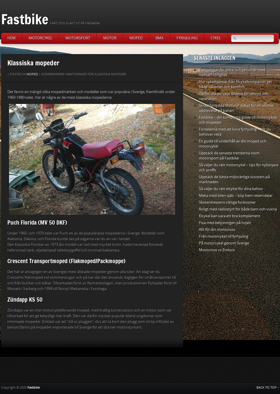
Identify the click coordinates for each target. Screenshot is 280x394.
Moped (136, 38)
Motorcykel (40, 38)
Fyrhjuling (187, 38)
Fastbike (24, 19)
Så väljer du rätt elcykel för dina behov (231, 189)
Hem (11, 38)
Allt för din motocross (217, 229)
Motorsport (77, 38)
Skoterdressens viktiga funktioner (227, 202)
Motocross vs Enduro (217, 250)
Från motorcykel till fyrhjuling (223, 236)
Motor (109, 38)
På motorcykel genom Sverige (224, 243)
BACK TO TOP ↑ (267, 387)
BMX (160, 38)
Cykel (216, 38)
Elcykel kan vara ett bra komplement (229, 216)
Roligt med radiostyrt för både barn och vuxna (238, 209)
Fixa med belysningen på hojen (225, 223)
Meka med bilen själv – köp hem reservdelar (236, 195)
